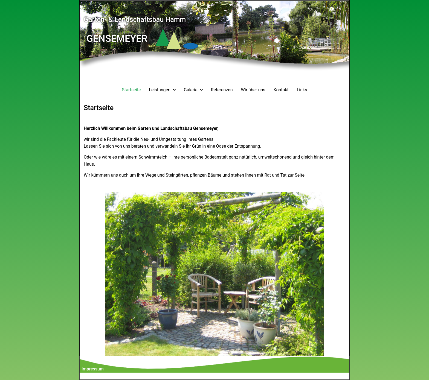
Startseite (131, 89)
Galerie (193, 89)
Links (302, 89)
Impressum (93, 369)
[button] (162, 90)
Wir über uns (253, 89)
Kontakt (281, 89)
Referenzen (222, 89)
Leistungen (162, 89)
